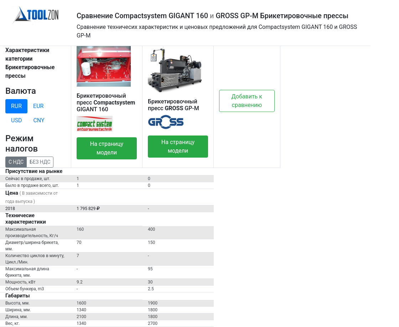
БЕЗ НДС (40, 161)
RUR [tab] (16, 106)
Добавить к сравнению (247, 100)
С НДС (16, 161)
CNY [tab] (38, 120)
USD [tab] (16, 120)
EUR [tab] (38, 106)
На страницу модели (106, 148)
